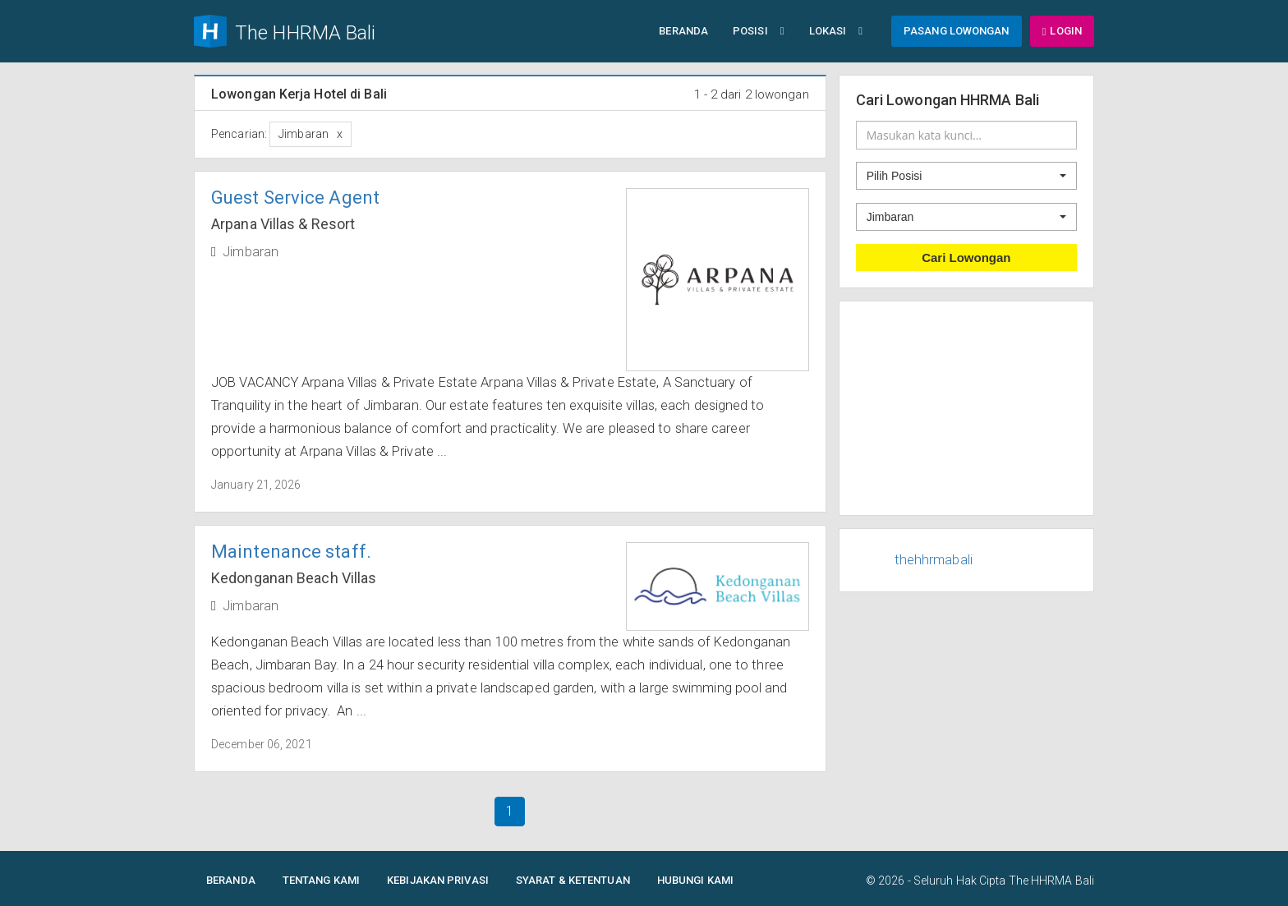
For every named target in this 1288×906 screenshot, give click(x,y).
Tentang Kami (321, 880)
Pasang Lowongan (957, 31)
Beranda (683, 31)
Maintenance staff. (291, 551)
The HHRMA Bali (1051, 880)
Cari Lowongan (966, 257)
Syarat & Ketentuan (573, 880)
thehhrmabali (934, 560)
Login (1062, 31)
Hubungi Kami (695, 880)
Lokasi (835, 31)
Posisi (758, 31)
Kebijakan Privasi (438, 880)
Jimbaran (250, 252)
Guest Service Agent (295, 197)
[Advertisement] (967, 408)
